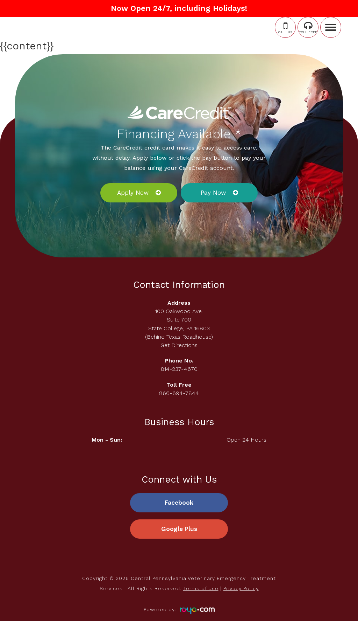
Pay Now (213, 192)
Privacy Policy (241, 589)
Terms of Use (201, 589)
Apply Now (132, 192)
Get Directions (179, 345)
